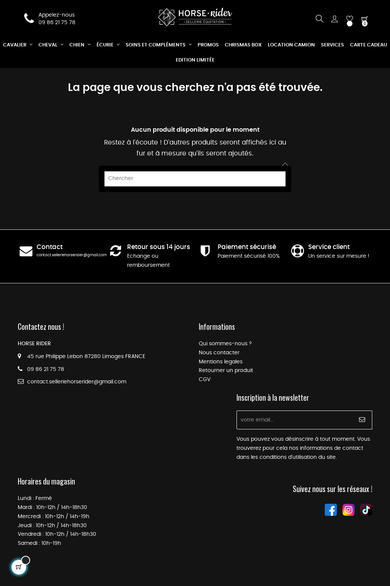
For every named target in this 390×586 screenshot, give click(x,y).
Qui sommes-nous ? (225, 343)
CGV (204, 379)
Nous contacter (219, 352)
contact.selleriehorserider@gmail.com (72, 255)
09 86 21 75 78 (56, 22)
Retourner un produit (226, 370)
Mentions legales (221, 362)
